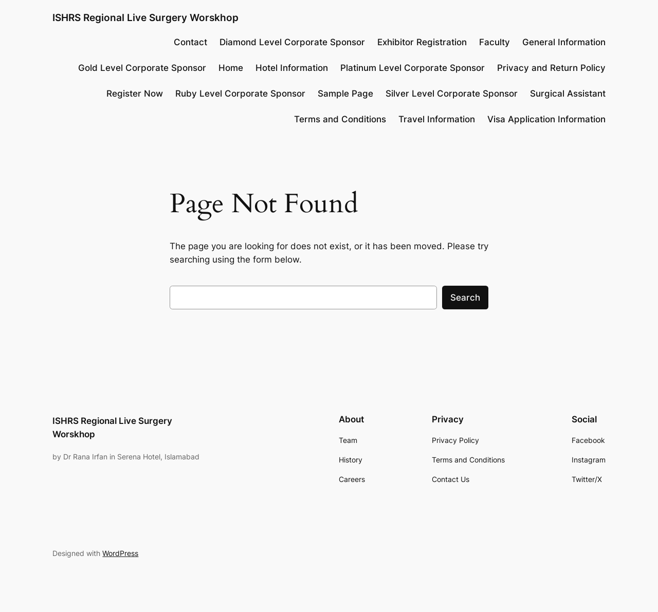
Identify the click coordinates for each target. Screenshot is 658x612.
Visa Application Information (546, 119)
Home (230, 68)
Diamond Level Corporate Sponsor (292, 42)
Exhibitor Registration (422, 42)
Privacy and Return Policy (551, 68)
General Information (564, 42)
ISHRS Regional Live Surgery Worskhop (145, 17)
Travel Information (436, 119)
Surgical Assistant (568, 93)
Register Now (134, 93)
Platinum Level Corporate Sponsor (412, 68)
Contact (190, 42)
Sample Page (345, 93)
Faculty (494, 42)
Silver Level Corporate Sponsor (452, 93)
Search (465, 297)
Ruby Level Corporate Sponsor (240, 93)
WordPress (120, 553)
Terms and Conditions (340, 119)
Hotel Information (291, 68)
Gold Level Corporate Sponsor (142, 68)
